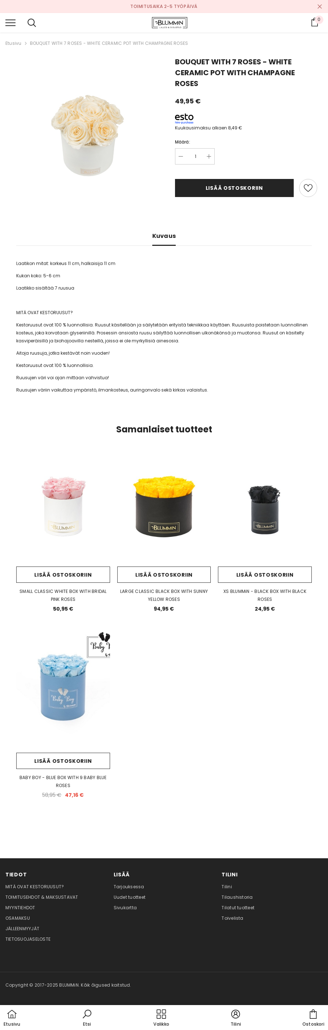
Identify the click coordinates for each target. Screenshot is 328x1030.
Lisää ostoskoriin (234, 188)
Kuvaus (164, 236)
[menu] (10, 22)
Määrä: (182, 142)
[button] (87, 1018)
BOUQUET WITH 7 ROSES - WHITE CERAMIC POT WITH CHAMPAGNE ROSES (109, 43)
